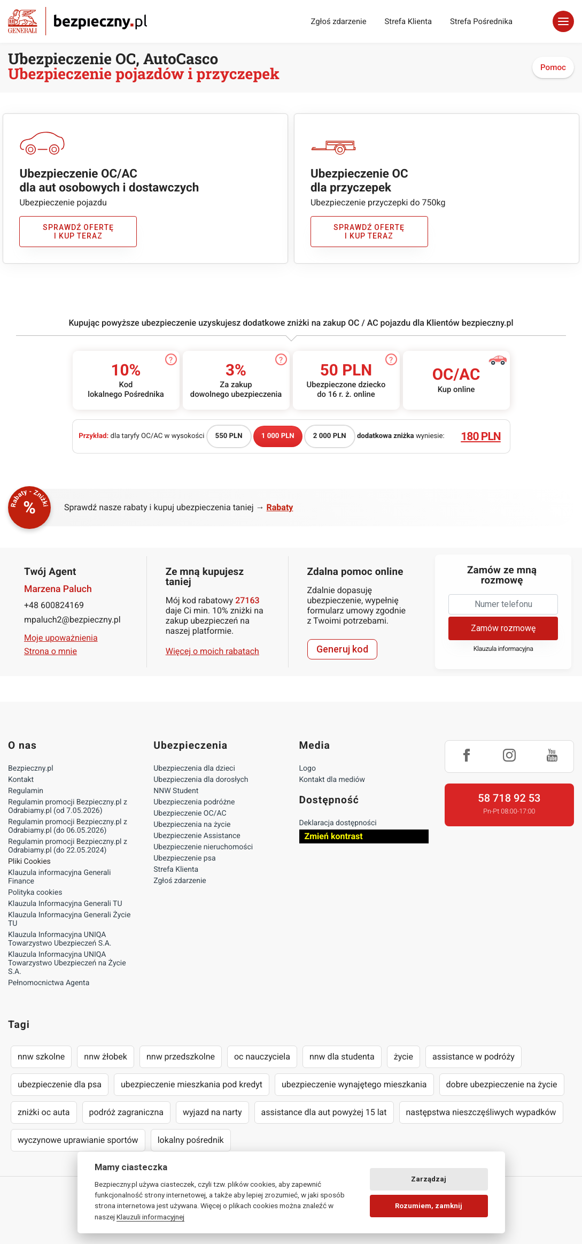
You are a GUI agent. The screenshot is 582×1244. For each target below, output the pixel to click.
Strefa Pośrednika (481, 21)
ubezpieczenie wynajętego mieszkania (354, 1084)
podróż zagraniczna (126, 1112)
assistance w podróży (473, 1056)
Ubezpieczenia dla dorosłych (200, 779)
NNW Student (175, 791)
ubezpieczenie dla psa (60, 1084)
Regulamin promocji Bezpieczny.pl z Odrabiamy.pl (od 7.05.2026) (67, 806)
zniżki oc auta (44, 1112)
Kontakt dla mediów (332, 779)
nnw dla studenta (342, 1056)
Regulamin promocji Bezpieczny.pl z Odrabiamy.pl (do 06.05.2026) (67, 826)
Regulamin (25, 791)
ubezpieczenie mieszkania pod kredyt (191, 1084)
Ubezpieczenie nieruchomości (203, 847)
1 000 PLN (277, 436)
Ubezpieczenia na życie (191, 824)
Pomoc (553, 67)
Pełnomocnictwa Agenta (48, 983)
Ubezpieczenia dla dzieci (194, 768)
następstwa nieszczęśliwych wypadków (481, 1112)
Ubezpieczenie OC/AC (189, 813)
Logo (307, 768)
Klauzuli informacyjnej (150, 1216)
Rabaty (280, 507)
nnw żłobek (105, 1056)
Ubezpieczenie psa (184, 858)
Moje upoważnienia (61, 638)
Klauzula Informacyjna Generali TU (65, 904)
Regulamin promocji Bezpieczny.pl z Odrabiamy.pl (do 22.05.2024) (67, 846)
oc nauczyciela (262, 1056)
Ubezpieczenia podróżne (194, 802)
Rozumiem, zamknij (428, 1206)
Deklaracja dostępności (338, 823)
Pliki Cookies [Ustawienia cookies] (29, 861)
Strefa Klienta (408, 21)
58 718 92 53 (509, 798)
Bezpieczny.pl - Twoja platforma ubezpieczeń (77, 21)
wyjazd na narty (212, 1112)
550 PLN (229, 436)
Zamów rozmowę (503, 628)
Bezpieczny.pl (30, 768)
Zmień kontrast (334, 836)
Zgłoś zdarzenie (338, 21)
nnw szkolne (41, 1056)
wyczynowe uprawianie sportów (78, 1140)
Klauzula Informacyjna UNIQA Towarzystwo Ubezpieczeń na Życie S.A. (67, 963)
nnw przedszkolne (180, 1056)
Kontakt (21, 779)
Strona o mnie (50, 651)
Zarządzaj (428, 1179)
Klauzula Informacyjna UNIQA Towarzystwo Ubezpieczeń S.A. (60, 939)
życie (403, 1056)
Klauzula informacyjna (503, 649)
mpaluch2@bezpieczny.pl (72, 620)
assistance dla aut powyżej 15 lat (324, 1112)
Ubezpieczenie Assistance (196, 836)
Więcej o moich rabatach (212, 651)
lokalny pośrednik (191, 1140)
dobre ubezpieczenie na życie (501, 1084)
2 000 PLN (329, 436)
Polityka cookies (35, 892)
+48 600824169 (54, 605)
